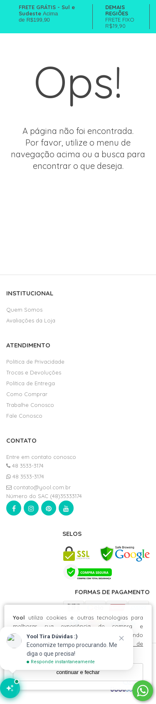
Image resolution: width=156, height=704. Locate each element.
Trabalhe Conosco (30, 405)
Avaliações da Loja (30, 320)
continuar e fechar (77, 672)
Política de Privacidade (35, 361)
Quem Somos (24, 309)
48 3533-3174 (25, 465)
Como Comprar (26, 394)
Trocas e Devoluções (33, 372)
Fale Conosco (24, 415)
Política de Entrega (30, 383)
